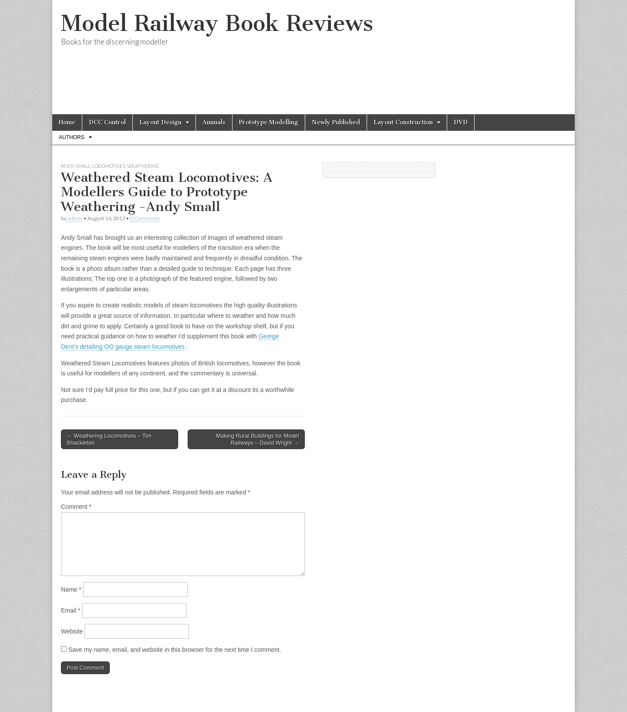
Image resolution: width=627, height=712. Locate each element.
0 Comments (145, 218)
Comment (76, 506)
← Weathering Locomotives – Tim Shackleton (109, 439)
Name (71, 589)
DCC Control (107, 122)
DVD (461, 122)
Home (67, 122)
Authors (71, 137)
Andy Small (76, 166)
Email (70, 610)
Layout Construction (403, 122)
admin (74, 218)
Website (72, 631)
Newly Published (336, 122)
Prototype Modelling (268, 122)
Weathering (143, 166)
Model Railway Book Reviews (217, 23)
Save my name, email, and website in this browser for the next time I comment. (174, 649)
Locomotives (108, 166)
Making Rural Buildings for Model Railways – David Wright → (257, 439)
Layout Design (160, 122)
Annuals (214, 122)
